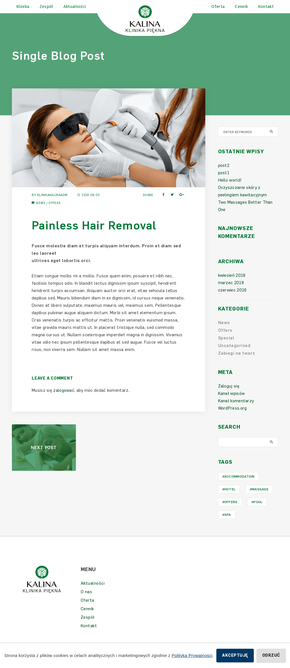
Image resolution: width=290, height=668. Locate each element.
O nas (86, 599)
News (40, 210)
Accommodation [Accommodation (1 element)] (239, 484)
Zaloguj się (228, 394)
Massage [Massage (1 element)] (260, 497)
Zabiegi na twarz (236, 361)
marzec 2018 (231, 290)
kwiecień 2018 (232, 283)
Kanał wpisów (231, 401)
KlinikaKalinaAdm (52, 203)
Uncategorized (234, 353)
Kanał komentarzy (236, 408)
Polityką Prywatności (192, 655)
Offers (54, 210)
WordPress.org (232, 416)
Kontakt (89, 633)
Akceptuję (235, 655)
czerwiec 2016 (232, 298)
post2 (224, 173)
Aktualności (93, 591)
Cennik (87, 616)
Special (226, 345)
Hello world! (230, 188)
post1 (224, 180)
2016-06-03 (88, 203)
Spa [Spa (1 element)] (227, 523)
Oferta (87, 608)
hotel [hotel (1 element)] (230, 497)
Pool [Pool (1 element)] (258, 510)
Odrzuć (271, 655)
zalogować (63, 398)
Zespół (88, 625)
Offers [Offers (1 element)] (231, 510)
